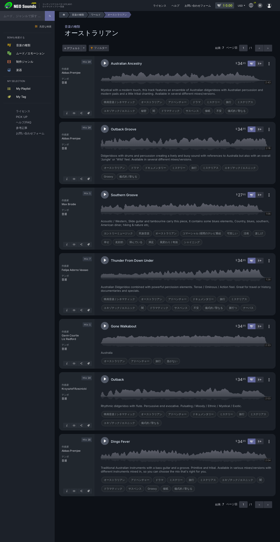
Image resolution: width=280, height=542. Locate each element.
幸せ (106, 242)
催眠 (207, 110)
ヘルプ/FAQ (23, 122)
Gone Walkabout (123, 326)
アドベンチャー (177, 102)
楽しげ (259, 233)
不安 (219, 110)
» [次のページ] (268, 48)
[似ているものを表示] (73, 113)
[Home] (63, 15)
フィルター (100, 48)
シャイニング (192, 242)
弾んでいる (135, 242)
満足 (151, 242)
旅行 (228, 102)
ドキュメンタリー (155, 167)
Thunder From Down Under (132, 260)
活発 (246, 233)
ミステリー (213, 102)
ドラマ (197, 102)
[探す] (50, 16)
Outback (117, 379)
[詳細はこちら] (66, 113)
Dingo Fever (120, 441)
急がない (172, 361)
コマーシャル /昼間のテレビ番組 (202, 233)
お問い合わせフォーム (28, 133)
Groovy (108, 176)
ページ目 (232, 47)
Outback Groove (123, 129)
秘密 (143, 110)
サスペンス (192, 110)
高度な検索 (45, 26)
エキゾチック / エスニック (119, 110)
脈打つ (233, 307)
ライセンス (23, 111)
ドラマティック (170, 110)
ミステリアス (245, 102)
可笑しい (232, 233)
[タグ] (88, 113)
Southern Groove (124, 195)
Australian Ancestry (126, 63)
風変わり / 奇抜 (169, 242)
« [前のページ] (259, 48)
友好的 (119, 242)
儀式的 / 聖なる (237, 110)
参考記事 (21, 128)
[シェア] (81, 113)
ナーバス (248, 307)
